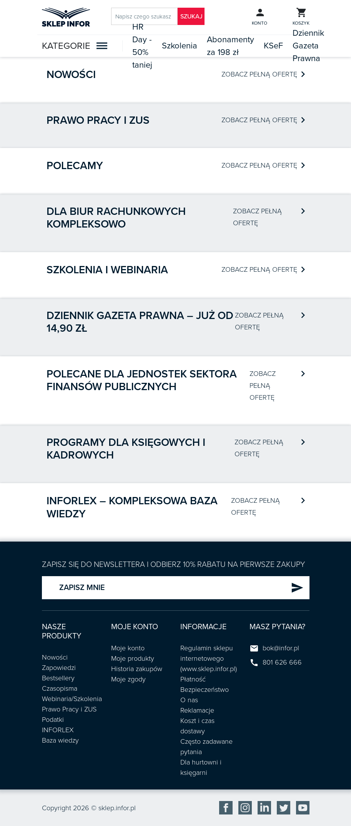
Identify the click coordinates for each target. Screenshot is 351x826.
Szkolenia (179, 46)
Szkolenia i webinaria (107, 269)
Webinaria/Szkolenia (72, 699)
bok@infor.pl (281, 648)
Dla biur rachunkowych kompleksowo (116, 218)
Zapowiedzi (59, 667)
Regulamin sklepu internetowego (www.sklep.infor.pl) (208, 658)
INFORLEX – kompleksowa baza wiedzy (132, 507)
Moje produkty (132, 658)
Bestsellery (58, 678)
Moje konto (128, 648)
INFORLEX (58, 730)
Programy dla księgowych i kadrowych (126, 449)
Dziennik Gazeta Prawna (308, 45)
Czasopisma (59, 688)
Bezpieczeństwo (204, 689)
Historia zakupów (136, 669)
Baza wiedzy (60, 740)
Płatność (193, 679)
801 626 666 (282, 662)
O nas (189, 700)
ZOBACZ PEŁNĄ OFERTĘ (263, 74)
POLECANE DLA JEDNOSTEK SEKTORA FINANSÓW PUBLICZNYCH (142, 380)
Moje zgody (128, 679)
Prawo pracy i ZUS (98, 120)
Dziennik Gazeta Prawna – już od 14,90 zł (140, 322)
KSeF (273, 46)
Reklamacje (197, 710)
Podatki (53, 719)
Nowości (71, 74)
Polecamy (75, 165)
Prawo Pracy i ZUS (69, 709)
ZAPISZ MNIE (181, 587)
